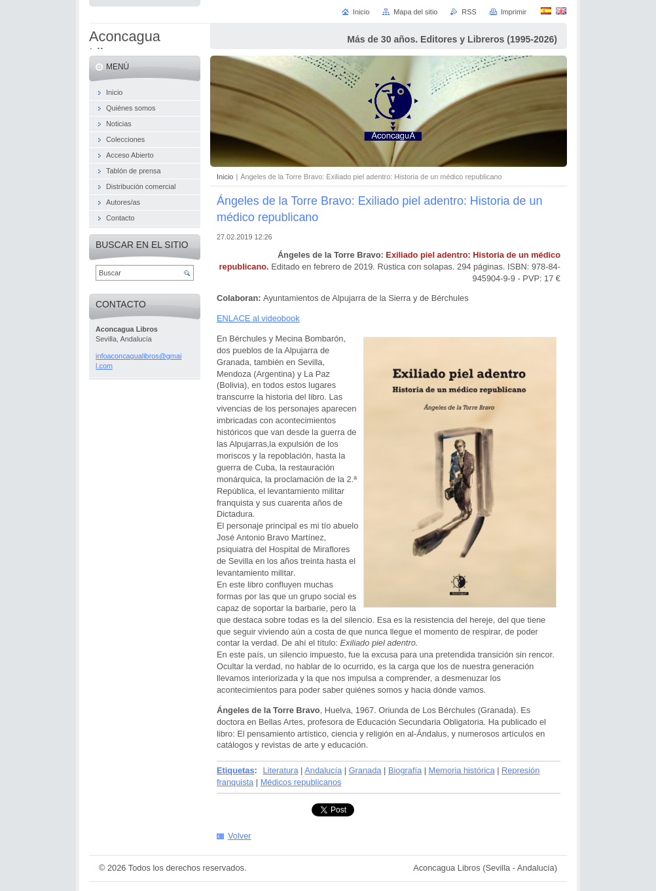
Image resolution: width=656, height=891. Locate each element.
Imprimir (513, 12)
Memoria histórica (462, 770)
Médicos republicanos (301, 782)
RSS (469, 12)
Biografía (405, 770)
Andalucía (323, 770)
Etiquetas (236, 770)
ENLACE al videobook (258, 318)
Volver (239, 836)
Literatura (280, 770)
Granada (365, 770)
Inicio (225, 177)
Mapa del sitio (415, 12)
